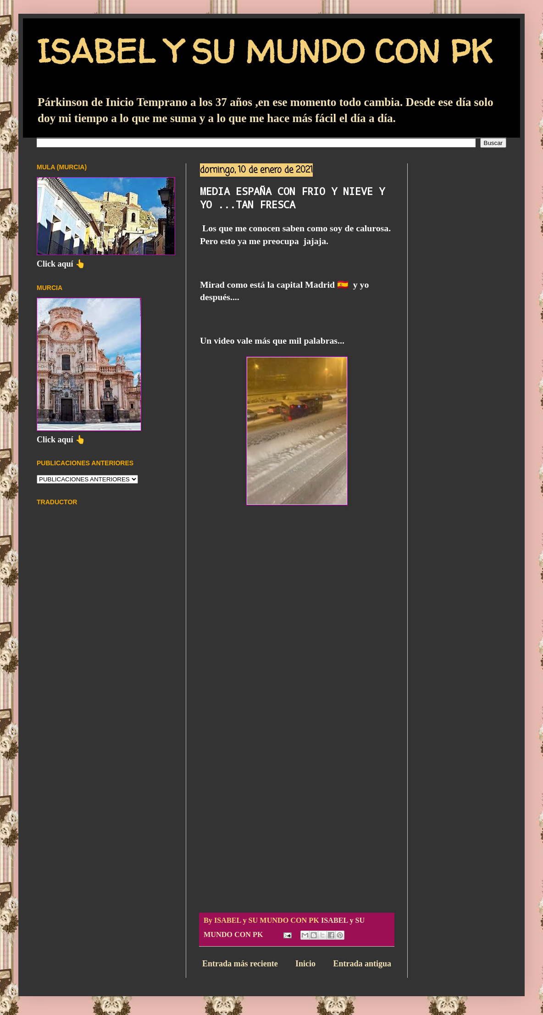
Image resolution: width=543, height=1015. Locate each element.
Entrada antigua (362, 963)
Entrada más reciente (240, 963)
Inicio (305, 963)
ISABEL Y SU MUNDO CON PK (264, 51)
